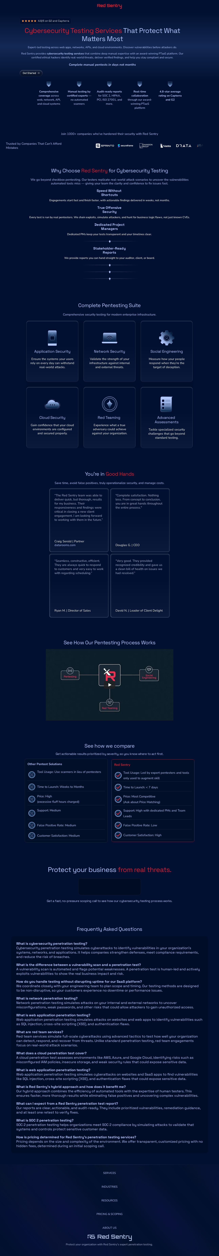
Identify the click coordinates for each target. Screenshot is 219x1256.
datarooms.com (64, 549)
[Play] (109, 693)
